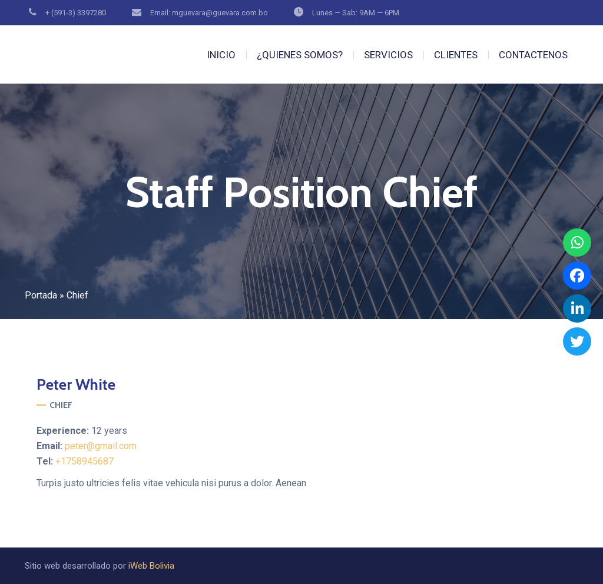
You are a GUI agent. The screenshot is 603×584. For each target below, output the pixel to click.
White (76, 384)
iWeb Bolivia (151, 565)
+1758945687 (84, 461)
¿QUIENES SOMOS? (300, 55)
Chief (60, 405)
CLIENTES (456, 55)
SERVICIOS (388, 55)
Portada (41, 295)
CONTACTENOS (533, 55)
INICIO (221, 55)
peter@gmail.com (101, 446)
